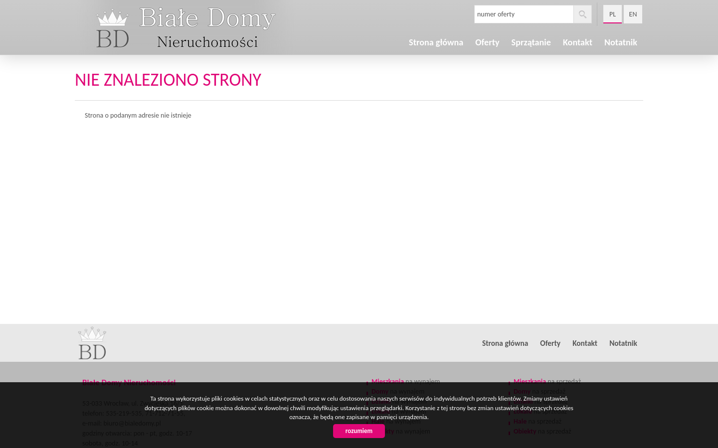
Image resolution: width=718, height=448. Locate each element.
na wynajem (405, 381)
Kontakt (584, 343)
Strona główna (436, 42)
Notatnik (620, 42)
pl (612, 14)
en (633, 14)
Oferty (550, 343)
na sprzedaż (547, 381)
